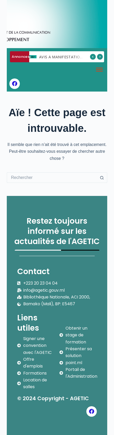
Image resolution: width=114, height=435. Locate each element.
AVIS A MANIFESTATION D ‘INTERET (71, 56)
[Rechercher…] (52, 177)
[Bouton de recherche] (102, 177)
